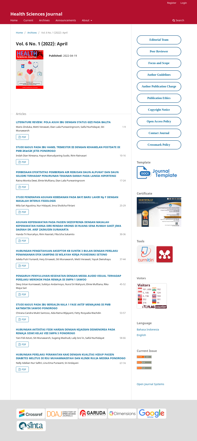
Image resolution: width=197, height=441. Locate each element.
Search (178, 20)
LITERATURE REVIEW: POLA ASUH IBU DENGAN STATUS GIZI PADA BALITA (63, 122)
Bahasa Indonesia (148, 329)
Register (171, 2)
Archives (44, 20)
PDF (23, 137)
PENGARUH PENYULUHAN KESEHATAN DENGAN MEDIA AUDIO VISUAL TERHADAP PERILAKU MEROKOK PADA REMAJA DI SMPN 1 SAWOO (68, 277)
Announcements (66, 20)
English (141, 335)
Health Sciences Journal (36, 14)
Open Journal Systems (150, 384)
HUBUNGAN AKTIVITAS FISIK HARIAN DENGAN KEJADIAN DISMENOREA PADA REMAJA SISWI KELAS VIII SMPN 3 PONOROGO (65, 331)
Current (28, 20)
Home (14, 20)
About (86, 20)
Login (184, 2)
